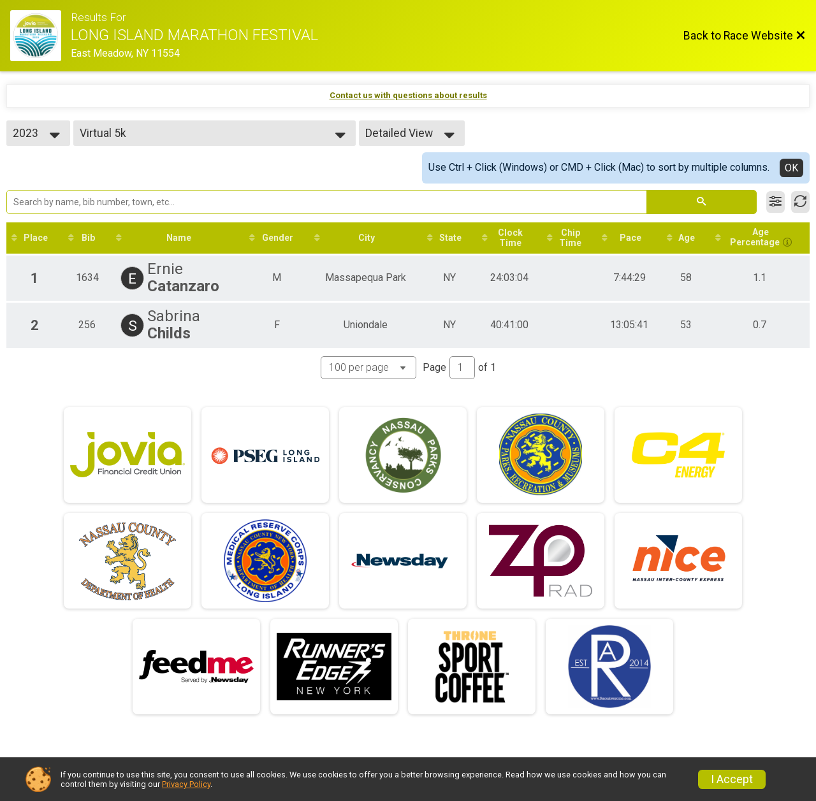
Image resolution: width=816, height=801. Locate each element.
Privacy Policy (186, 784)
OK (791, 168)
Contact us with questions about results (408, 95)
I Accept (732, 779)
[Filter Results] (775, 202)
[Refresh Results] (800, 202)
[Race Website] (40, 35)
